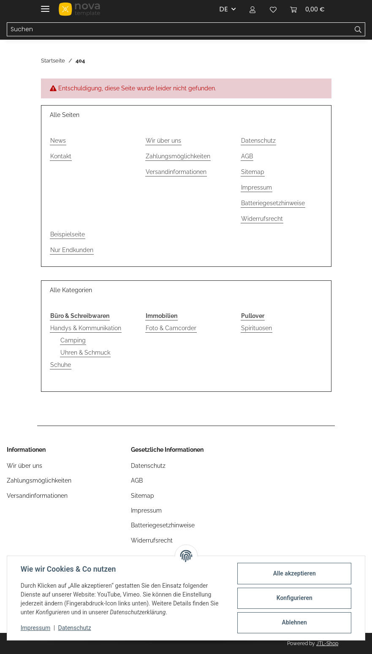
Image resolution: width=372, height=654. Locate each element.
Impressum (35, 627)
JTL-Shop (327, 643)
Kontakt (60, 156)
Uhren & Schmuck (85, 352)
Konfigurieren (294, 597)
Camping (73, 340)
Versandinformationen (176, 171)
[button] (253, 9)
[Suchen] (358, 29)
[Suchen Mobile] (179, 29)
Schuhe (60, 364)
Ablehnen (294, 622)
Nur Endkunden (71, 250)
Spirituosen (256, 328)
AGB (247, 156)
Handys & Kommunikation (85, 328)
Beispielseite (67, 234)
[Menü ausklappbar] (45, 5)
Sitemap (252, 171)
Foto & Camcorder (171, 328)
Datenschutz (74, 627)
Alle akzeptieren (294, 573)
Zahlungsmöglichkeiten (178, 156)
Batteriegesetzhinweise (273, 203)
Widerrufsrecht (262, 218)
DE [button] (223, 9)
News (58, 140)
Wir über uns (163, 140)
